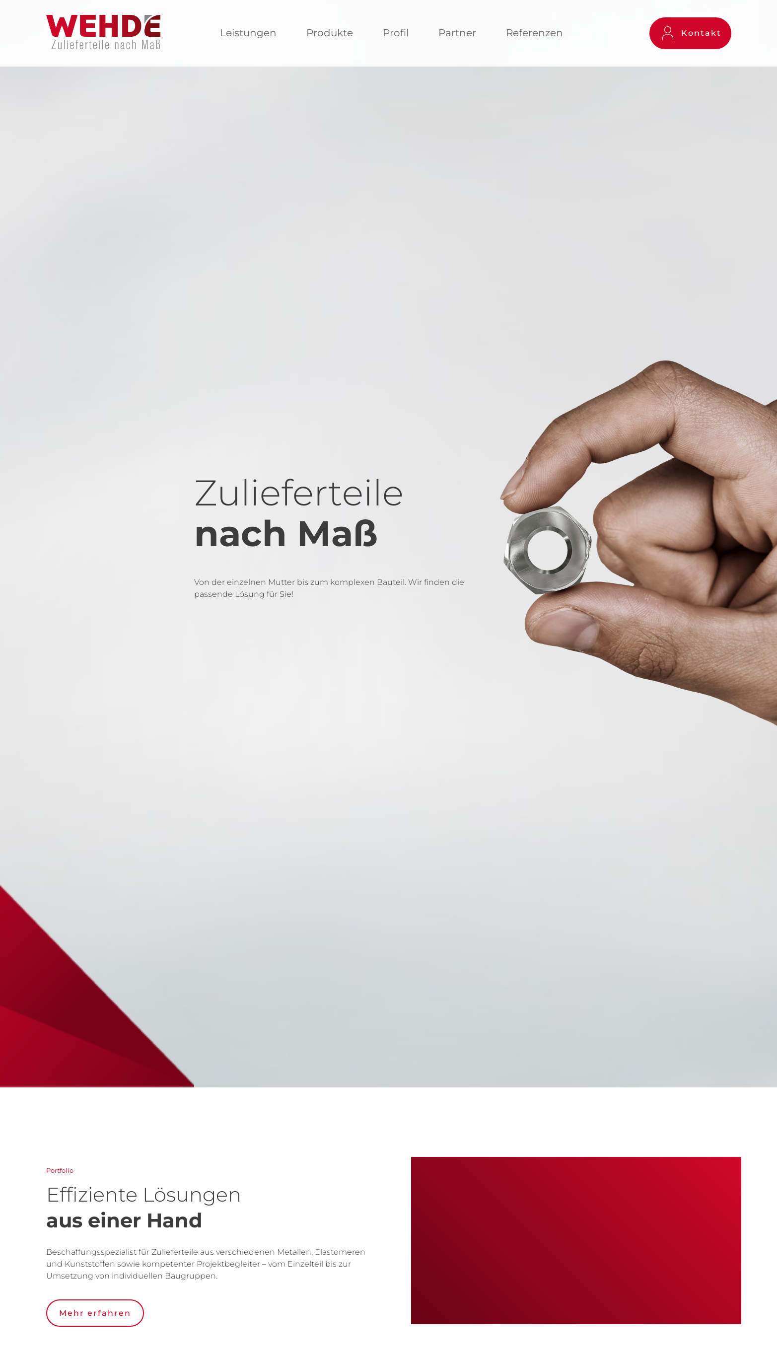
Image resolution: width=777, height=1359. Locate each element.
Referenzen (534, 33)
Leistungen (248, 33)
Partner (457, 33)
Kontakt (692, 33)
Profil (396, 33)
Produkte (329, 33)
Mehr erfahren (95, 1313)
